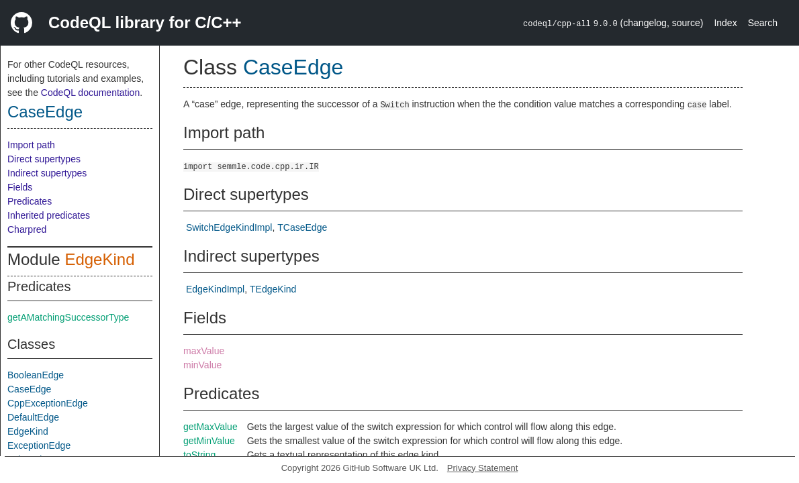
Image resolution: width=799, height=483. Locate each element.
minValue (202, 365)
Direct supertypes (44, 159)
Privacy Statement (482, 468)
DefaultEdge (33, 417)
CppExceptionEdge (47, 403)
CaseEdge (45, 112)
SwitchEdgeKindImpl (229, 227)
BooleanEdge (35, 375)
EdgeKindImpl (215, 289)
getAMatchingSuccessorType (68, 317)
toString (199, 454)
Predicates (29, 201)
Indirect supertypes (47, 173)
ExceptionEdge (38, 445)
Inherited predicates (48, 215)
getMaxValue (210, 426)
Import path (31, 145)
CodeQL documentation (90, 92)
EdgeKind (99, 259)
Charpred (26, 229)
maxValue (203, 350)
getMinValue (209, 440)
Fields (19, 187)
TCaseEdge (302, 227)
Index (725, 22)
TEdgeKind (273, 289)
